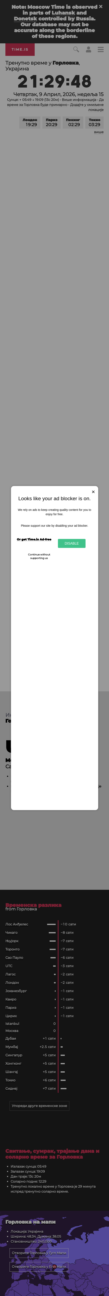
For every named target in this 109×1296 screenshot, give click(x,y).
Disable (72, 543)
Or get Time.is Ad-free (34, 539)
